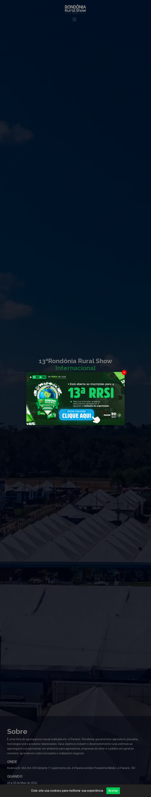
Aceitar (113, 790)
